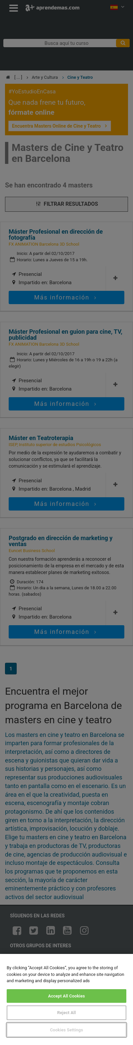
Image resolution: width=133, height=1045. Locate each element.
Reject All (66, 1012)
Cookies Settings (66, 1029)
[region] (66, 999)
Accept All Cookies (66, 995)
